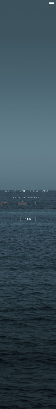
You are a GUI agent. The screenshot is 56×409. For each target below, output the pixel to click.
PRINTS (28, 219)
